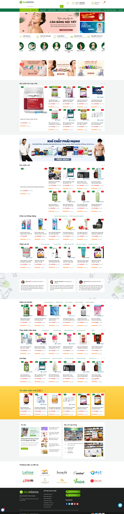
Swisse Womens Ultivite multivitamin (72, 508)
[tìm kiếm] (61, 3)
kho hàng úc (62, 508)
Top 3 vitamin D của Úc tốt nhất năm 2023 (54, 426)
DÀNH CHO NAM (62, 8)
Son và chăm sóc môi (45, 356)
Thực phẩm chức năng (74, 49)
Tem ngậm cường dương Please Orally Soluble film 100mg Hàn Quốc (40, 407)
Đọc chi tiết (24, 446)
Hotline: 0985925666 (72, 489)
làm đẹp (57, 508)
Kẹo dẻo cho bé (57, 242)
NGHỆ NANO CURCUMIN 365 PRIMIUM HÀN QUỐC (32, 184)
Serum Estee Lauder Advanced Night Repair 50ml (96, 181)
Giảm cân (49, 48)
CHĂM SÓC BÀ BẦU (83, 8)
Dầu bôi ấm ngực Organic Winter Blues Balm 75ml (83, 259)
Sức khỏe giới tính (39, 508)
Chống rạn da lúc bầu (49, 300)
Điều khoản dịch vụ (48, 494)
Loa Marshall (25, 48)
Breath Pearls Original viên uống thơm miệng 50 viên (97, 231)
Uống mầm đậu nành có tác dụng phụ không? (54, 449)
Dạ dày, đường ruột (81, 328)
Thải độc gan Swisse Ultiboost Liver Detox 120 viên (54, 99)
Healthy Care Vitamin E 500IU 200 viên (29, 117)
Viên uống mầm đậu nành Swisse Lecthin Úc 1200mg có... (54, 443)
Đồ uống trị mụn (93, 356)
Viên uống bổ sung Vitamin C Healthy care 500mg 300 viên (55, 407)
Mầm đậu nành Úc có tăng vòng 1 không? (54, 437)
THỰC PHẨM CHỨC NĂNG (110, 8)
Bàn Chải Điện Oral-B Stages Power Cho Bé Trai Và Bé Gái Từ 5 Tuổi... (26, 232)
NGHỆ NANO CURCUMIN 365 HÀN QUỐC (54, 180)
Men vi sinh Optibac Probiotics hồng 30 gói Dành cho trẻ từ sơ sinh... (97, 318)
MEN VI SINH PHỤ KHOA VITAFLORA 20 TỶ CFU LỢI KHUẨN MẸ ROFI (54, 346)
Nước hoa (21, 508)
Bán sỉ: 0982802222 (71, 493)
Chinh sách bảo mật (48, 492)
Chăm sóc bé (98, 48)
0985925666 (82, 2)
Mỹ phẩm (45, 508)
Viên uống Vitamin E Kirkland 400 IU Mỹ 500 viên (54, 203)
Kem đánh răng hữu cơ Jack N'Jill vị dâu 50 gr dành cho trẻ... (82, 232)
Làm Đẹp (62, 48)
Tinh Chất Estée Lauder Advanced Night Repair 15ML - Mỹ (82, 203)
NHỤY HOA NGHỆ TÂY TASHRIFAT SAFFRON (82, 345)
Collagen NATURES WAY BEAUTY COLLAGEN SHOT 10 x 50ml (68, 99)
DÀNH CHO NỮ (52, 8)
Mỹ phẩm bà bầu (59, 300)
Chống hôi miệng (57, 328)
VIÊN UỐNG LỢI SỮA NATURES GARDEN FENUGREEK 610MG (25, 318)
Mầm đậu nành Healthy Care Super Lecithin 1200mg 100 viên (82, 122)
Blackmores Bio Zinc (52, 508)
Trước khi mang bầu (89, 300)
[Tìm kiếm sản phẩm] (50, 3)
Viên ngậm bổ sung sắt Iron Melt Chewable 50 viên (69, 317)
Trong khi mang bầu (79, 300)
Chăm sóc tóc (37, 48)
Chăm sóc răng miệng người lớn (76, 213)
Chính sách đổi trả (47, 496)
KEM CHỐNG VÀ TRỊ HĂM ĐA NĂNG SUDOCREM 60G (26, 260)
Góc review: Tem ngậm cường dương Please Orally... (54, 431)
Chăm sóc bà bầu (86, 48)
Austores (85, 489)
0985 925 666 (70, 447)
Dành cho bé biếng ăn (81, 242)
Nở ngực (93, 328)
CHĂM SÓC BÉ (72, 8)
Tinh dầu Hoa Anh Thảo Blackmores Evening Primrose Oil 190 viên (82, 99)
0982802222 (82, 3)
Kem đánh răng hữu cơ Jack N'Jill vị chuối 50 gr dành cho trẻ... (68, 232)
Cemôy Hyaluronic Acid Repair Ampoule (54, 317)
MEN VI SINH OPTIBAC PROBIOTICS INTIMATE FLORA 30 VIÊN (40, 346)
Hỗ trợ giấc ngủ (45, 328)
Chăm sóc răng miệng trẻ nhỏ (61, 213)
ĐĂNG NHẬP (43, 8)
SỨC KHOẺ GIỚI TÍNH (95, 8)
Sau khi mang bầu (69, 300)
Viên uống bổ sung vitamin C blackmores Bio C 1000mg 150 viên (97, 407)
